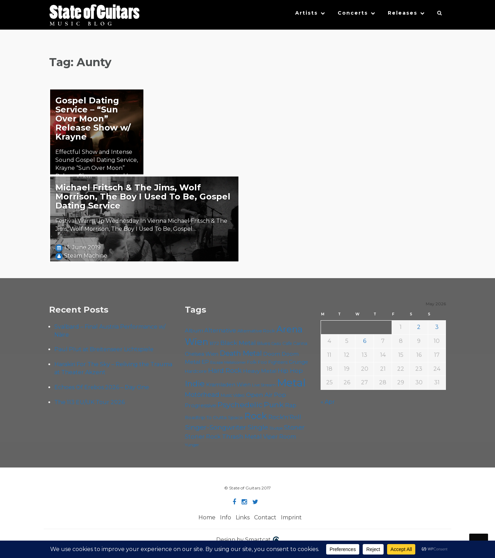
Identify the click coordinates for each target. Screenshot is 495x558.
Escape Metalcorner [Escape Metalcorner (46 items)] (228, 362)
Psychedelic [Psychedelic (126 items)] (240, 404)
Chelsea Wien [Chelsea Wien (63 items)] (201, 354)
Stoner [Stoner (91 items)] (294, 427)
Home (206, 517)
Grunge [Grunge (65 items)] (298, 362)
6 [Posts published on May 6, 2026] (364, 341)
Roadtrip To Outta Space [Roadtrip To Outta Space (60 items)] (214, 417)
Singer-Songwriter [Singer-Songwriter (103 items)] (215, 427)
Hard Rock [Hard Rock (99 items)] (225, 371)
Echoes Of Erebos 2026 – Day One (101, 387)
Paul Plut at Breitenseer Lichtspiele (104, 349)
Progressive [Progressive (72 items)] (200, 405)
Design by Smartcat (247, 540)
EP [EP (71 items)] (205, 362)
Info (225, 517)
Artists (306, 13)
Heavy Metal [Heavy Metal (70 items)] (259, 371)
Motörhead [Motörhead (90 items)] (202, 394)
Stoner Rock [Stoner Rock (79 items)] (203, 436)
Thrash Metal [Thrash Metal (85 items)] (242, 436)
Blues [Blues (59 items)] (263, 343)
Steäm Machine (85, 255)
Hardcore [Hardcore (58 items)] (196, 371)
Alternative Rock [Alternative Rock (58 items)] (256, 330)
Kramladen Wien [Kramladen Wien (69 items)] (228, 384)
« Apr (328, 402)
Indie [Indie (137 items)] (195, 383)
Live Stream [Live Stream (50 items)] (264, 385)
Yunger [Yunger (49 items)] (192, 444)
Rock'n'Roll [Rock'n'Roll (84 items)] (284, 417)
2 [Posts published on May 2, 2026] (419, 327)
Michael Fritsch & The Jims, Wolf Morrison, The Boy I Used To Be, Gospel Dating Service (142, 196)
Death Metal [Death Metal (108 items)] (241, 353)
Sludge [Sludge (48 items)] (276, 428)
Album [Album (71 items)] (194, 330)
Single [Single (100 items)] (258, 427)
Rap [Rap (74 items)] (290, 405)
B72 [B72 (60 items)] (214, 343)
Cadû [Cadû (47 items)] (276, 343)
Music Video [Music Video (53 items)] (233, 395)
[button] (439, 14)
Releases (402, 13)
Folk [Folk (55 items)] (252, 362)
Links (243, 517)
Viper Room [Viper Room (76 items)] (279, 436)
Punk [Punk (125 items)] (274, 404)
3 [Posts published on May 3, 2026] (437, 327)
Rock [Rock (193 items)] (255, 415)
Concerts (353, 13)
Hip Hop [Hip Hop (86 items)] (290, 370)
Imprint (291, 517)
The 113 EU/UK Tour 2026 (89, 402)
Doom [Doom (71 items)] (271, 354)
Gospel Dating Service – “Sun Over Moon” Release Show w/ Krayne (93, 118)
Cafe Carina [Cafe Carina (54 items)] (294, 343)
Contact (265, 517)
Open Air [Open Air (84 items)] (259, 394)
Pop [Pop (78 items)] (280, 394)
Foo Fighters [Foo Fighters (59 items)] (273, 362)
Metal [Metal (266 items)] (291, 383)
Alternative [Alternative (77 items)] (220, 330)
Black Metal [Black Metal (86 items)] (238, 342)
